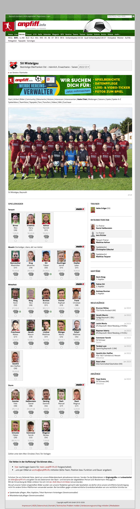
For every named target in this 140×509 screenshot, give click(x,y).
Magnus (76, 402)
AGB (34, 505)
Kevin (15, 301)
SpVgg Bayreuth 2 (103, 317)
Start (10, 99)
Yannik (31, 433)
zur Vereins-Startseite (18, 72)
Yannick (46, 226)
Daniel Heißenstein (104, 228)
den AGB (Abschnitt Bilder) (60, 481)
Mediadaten (114, 505)
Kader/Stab (82, 99)
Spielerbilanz (13, 102)
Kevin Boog (100, 276)
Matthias (46, 333)
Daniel (31, 402)
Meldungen (92, 99)
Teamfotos (24, 102)
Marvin (31, 333)
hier (16, 466)
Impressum (26, 505)
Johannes (31, 264)
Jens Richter (101, 235)
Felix (15, 402)
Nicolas (46, 433)
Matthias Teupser (103, 256)
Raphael (61, 301)
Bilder (22, 99)
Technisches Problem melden (68, 505)
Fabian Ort (100, 284)
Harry (30, 226)
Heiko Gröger (101, 208)
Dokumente (41, 99)
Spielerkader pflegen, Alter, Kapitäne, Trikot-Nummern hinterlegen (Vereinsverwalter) (44, 492)
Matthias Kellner (103, 242)
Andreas (46, 301)
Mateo (15, 333)
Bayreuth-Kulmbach (15, 16)
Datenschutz (42, 505)
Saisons (101, 99)
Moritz (61, 333)
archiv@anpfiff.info (41, 470)
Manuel (61, 402)
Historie (50, 99)
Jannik (61, 264)
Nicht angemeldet (30, 16)
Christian (76, 301)
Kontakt (52, 505)
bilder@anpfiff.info (18, 479)
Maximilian (15, 264)
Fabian (46, 264)
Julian (77, 264)
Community (30, 99)
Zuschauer (67, 102)
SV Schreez (100, 381)
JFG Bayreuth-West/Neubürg (107, 325)
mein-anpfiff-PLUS (48, 466)
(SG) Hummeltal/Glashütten (107, 363)
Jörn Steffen (15, 364)
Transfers (46, 102)
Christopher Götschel (105, 249)
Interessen (59, 99)
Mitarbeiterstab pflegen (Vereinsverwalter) (27, 495)
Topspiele (33, 102)
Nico (15, 226)
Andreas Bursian (103, 291)
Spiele (108, 99)
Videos (54, 102)
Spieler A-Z (116, 99)
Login (48, 16)
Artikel (16, 99)
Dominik (46, 402)
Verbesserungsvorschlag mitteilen (95, 505)
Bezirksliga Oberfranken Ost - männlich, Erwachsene (45, 67)
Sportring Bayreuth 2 (104, 348)
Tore (39, 102)
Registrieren (41, 16)
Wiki (60, 102)
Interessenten (70, 99)
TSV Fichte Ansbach (104, 310)
